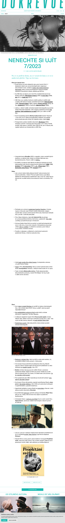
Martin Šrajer (37, 71)
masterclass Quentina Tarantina (37, 209)
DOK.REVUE (3, 10)
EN (63, 10)
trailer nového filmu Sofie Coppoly (27, 262)
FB (58, 10)
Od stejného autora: (16, 494)
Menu (32, 13)
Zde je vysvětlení (23, 227)
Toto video (49, 219)
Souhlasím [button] (4, 520)
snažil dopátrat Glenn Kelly (41, 320)
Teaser (17, 266)
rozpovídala (40, 388)
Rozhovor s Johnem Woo (22, 359)
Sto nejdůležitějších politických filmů (25, 312)
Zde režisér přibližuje (25, 384)
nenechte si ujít (37, 482)
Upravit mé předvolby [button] (12, 520)
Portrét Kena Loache (20, 323)
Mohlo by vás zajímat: (49, 494)
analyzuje (26, 393)
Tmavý (6, 13)
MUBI (48, 119)
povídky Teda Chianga (30, 434)
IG (61, 10)
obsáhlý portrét (27, 367)
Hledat (62, 13)
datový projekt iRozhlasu (25, 306)
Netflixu (38, 160)
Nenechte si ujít (32, 55)
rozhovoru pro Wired (31, 399)
